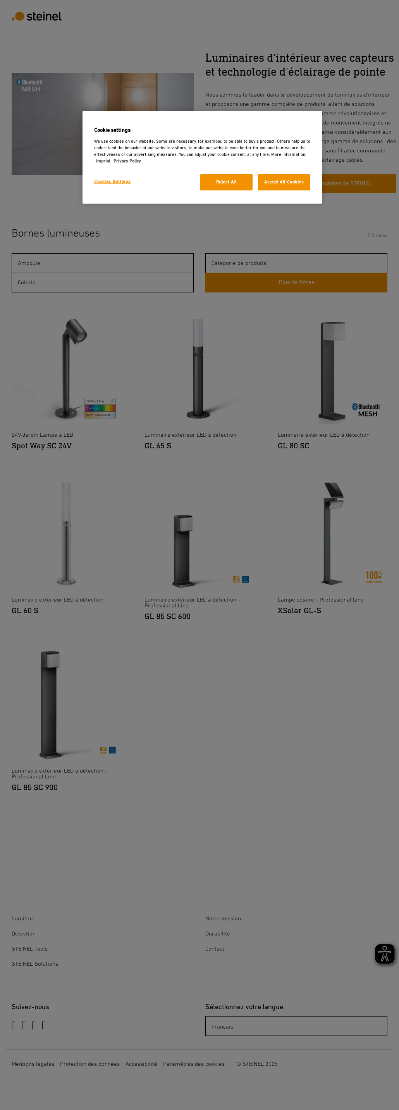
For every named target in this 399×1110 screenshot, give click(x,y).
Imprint (103, 161)
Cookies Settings (112, 181)
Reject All (226, 182)
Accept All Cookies (284, 182)
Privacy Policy (127, 161)
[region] (202, 157)
